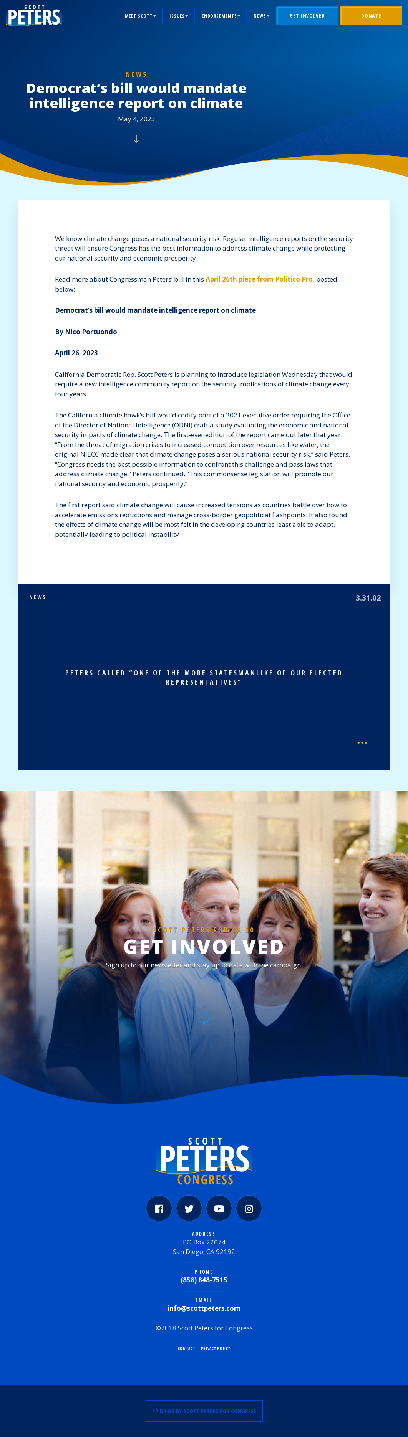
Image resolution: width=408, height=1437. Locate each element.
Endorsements (219, 16)
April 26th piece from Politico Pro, (260, 279)
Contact (187, 1348)
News (260, 16)
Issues (176, 16)
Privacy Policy (216, 1348)
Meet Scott (139, 16)
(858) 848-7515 (204, 1279)
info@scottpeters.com (204, 1308)
